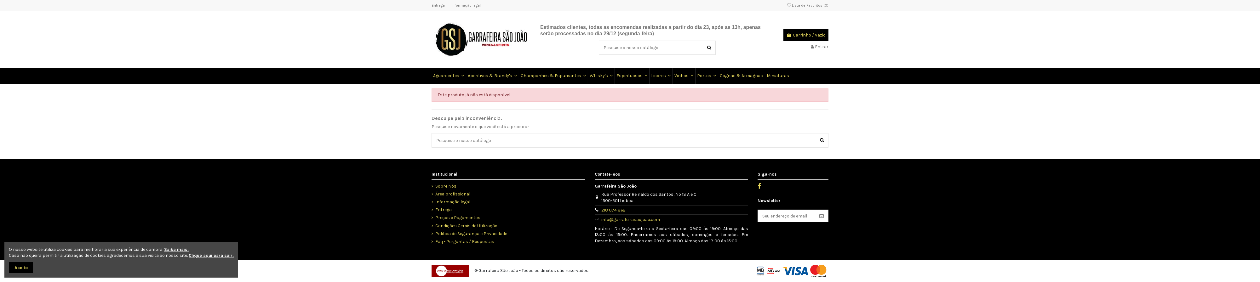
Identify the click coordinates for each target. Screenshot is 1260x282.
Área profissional (452, 194)
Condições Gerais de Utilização (466, 225)
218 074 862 (613, 210)
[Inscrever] (821, 216)
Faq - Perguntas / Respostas (464, 241)
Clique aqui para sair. (211, 255)
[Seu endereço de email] (786, 216)
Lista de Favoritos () (807, 5)
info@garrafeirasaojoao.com (630, 219)
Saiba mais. (176, 249)
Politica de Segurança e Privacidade (471, 233)
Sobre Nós (445, 186)
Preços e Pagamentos (457, 217)
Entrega (439, 5)
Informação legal (466, 5)
